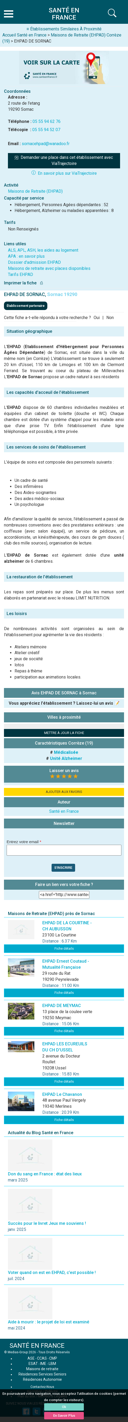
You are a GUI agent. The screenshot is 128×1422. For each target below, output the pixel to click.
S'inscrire (63, 868)
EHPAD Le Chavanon (62, 1094)
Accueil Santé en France (24, 35)
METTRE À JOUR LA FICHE (64, 733)
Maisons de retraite (42, 1369)
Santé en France (64, 811)
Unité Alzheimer (66, 758)
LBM (52, 1363)
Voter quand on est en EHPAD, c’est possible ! (52, 1272)
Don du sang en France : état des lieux (45, 1173)
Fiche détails (64, 948)
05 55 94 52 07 (46, 129)
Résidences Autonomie (42, 1379)
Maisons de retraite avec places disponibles (49, 268)
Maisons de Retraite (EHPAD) (35, 191)
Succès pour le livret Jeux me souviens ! (47, 1223)
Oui (97, 317)
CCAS (42, 1358)
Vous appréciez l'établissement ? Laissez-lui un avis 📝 (64, 703)
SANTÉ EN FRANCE (37, 1345)
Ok (64, 1407)
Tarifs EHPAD (20, 274)
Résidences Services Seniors (42, 1374)
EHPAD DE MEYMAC (61, 1005)
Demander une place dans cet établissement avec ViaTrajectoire (64, 160)
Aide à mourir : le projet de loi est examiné (48, 1321)
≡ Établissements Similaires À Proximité (63, 28)
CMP (53, 1358)
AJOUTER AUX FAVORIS (64, 792)
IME (43, 1363)
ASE (31, 1358)
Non (110, 317)
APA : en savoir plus (26, 256)
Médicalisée (66, 752)
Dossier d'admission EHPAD (34, 262)
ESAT (33, 1363)
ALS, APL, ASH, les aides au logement (43, 250)
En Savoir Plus (64, 1416)
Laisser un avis (64, 770)
